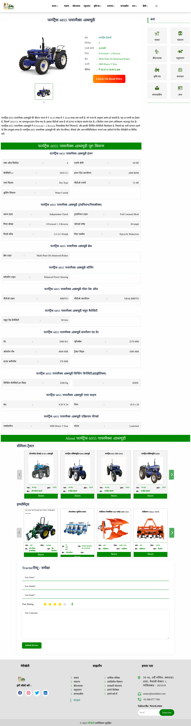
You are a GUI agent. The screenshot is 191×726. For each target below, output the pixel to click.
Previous (19, 533)
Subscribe (166, 712)
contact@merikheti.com (151, 693)
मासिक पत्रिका (113, 677)
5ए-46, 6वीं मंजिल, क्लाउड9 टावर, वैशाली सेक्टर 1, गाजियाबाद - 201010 (158, 681)
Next (171, 533)
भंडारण (67, 6)
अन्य (138, 6)
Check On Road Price (109, 78)
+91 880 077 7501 (149, 698)
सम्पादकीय (127, 6)
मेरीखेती (77, 699)
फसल (57, 6)
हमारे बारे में (112, 693)
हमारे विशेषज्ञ (113, 689)
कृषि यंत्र (102, 6)
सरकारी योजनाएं (114, 685)
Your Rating (27, 604)
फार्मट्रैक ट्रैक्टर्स (105, 37)
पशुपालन (90, 6)
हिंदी (147, 6)
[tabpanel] (44, 91)
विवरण (41, 555)
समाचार (114, 6)
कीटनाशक (78, 6)
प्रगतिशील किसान (115, 681)
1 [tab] (44, 102)
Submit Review (31, 645)
